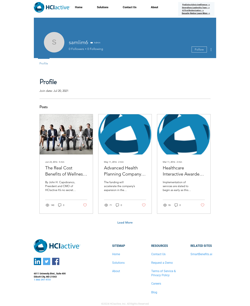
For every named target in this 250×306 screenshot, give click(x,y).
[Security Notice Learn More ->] (196, 13)
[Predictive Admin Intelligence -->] (196, 4)
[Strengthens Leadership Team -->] (195, 7)
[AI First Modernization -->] (193, 10)
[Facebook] (55, 261)
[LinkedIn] (37, 261)
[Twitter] (46, 261)
